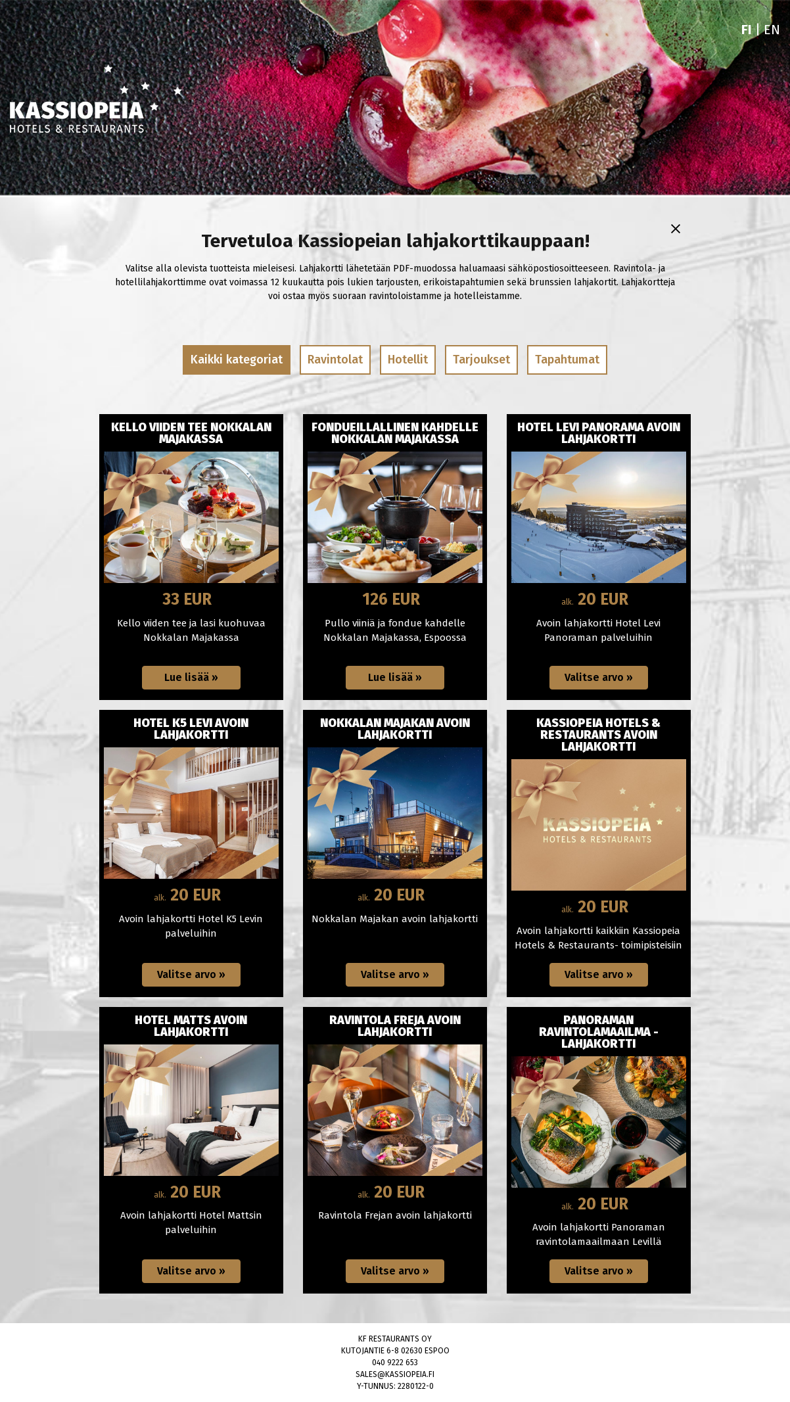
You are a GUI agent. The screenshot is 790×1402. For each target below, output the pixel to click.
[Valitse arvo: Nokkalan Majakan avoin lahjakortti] (395, 975)
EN (772, 29)
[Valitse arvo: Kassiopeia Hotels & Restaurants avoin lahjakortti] (598, 975)
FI (746, 29)
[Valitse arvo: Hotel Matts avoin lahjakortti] (191, 1271)
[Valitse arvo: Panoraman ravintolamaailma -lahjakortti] (598, 1271)
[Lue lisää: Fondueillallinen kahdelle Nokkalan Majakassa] (395, 677)
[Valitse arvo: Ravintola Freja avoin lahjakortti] (395, 1271)
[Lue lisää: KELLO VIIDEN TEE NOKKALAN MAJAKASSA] (191, 677)
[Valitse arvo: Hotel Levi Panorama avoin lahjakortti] (598, 677)
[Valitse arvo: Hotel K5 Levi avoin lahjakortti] (191, 975)
